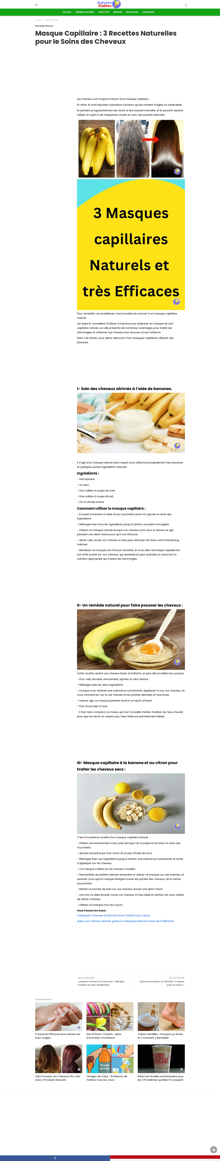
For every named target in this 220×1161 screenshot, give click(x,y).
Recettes (103, 12)
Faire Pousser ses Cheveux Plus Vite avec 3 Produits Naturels (57, 1078)
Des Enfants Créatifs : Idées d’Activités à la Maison (103, 1035)
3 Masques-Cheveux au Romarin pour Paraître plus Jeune (113, 915)
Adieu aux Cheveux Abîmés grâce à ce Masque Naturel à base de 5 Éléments (125, 921)
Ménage (117, 12)
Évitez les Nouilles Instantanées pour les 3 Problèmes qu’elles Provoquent (161, 1078)
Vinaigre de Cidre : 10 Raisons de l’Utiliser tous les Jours (106, 1078)
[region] (110, 68)
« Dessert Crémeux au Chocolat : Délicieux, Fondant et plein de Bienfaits (101, 983)
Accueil (67, 12)
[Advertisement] (131, 365)
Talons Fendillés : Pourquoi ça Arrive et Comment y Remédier (160, 1035)
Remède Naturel (85, 12)
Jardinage (148, 12)
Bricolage (132, 12)
